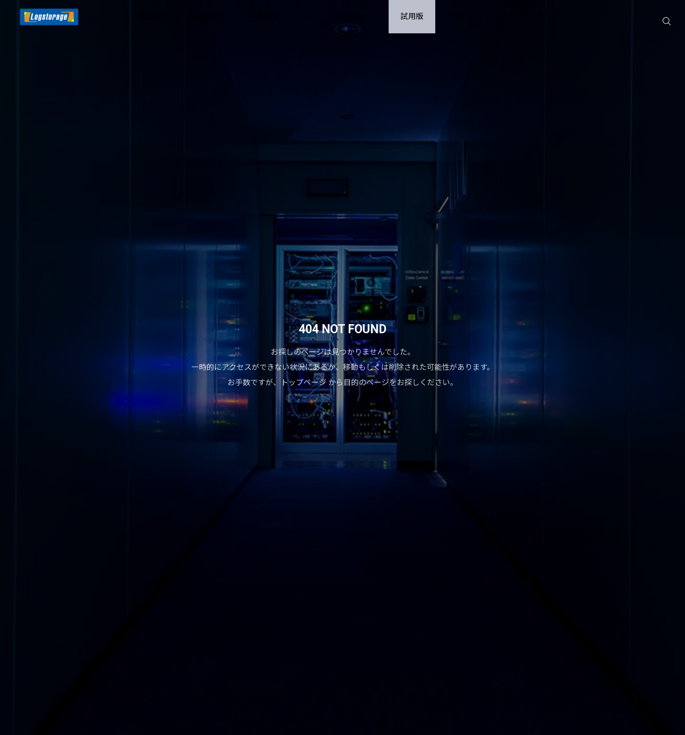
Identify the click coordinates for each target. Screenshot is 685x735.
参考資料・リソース (281, 16)
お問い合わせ (524, 16)
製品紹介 (153, 16)
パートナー (358, 16)
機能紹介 (208, 16)
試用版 (412, 16)
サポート (462, 16)
